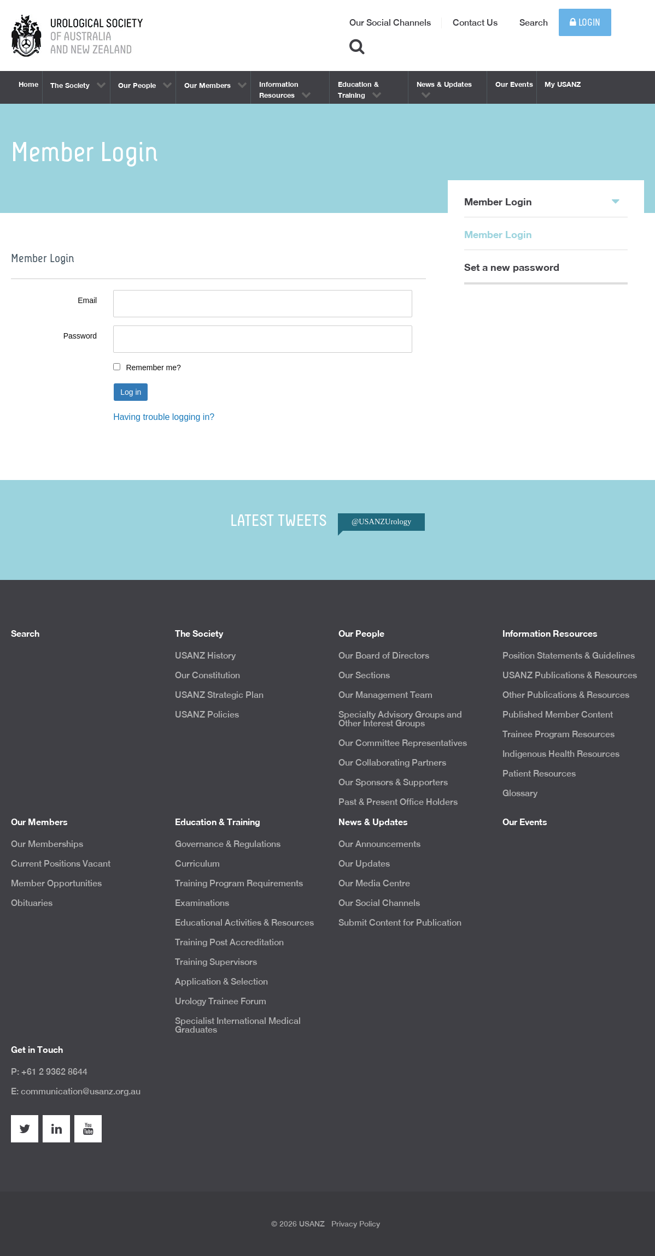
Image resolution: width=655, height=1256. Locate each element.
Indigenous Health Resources (560, 754)
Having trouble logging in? (163, 417)
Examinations (202, 903)
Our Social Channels (390, 22)
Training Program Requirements (239, 883)
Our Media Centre (374, 883)
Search (533, 22)
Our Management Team (385, 695)
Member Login (541, 201)
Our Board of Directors (383, 655)
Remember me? (153, 367)
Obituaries (31, 903)
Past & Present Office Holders (398, 802)
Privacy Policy (355, 1223)
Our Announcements (379, 844)
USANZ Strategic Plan (219, 695)
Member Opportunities (56, 883)
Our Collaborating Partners (392, 762)
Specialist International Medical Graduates (238, 1025)
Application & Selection (221, 981)
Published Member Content (557, 714)
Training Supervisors (216, 962)
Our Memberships (47, 844)
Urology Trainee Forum (220, 1001)
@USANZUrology (381, 521)
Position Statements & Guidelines (568, 655)
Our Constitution (207, 675)
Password (80, 335)
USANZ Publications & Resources (569, 675)
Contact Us (475, 22)
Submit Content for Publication (399, 922)
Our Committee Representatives (402, 743)
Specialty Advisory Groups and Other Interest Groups (400, 718)
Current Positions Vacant (60, 863)
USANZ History (205, 655)
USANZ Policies (207, 714)
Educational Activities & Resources (244, 922)
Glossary (519, 793)
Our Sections (364, 675)
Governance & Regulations (227, 844)
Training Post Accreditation (229, 942)
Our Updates (364, 863)
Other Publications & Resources (565, 695)
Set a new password (511, 267)
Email (87, 300)
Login (585, 22)
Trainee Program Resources (558, 734)
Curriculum (197, 863)
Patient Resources (539, 773)
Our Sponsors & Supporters (393, 782)
